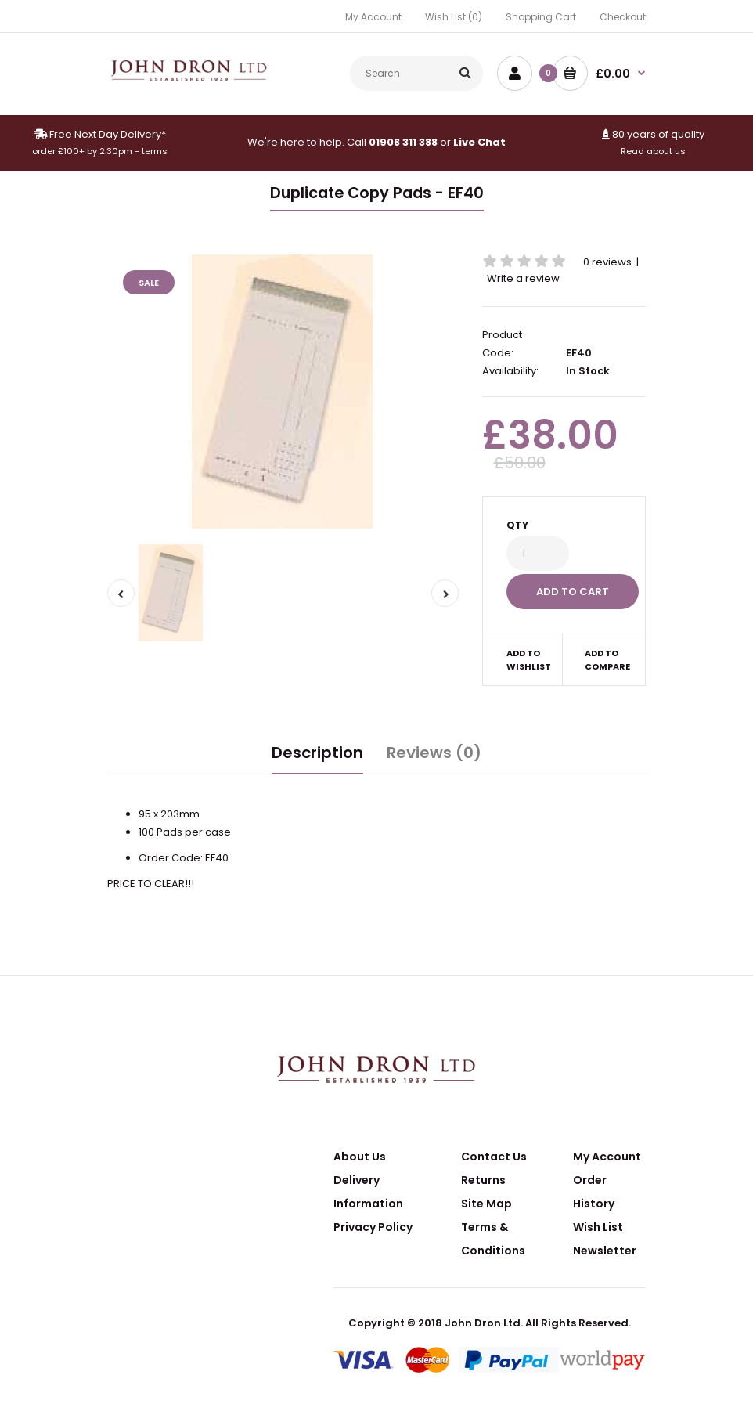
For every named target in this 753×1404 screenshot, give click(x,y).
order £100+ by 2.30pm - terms (100, 151)
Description (317, 752)
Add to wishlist (528, 660)
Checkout (623, 16)
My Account (373, 16)
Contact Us (494, 1156)
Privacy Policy (373, 1227)
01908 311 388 (403, 142)
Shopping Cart (541, 16)
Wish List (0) (453, 16)
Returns (483, 1180)
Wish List (598, 1227)
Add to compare (605, 660)
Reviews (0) (434, 752)
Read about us (653, 151)
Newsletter (604, 1250)
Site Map (486, 1203)
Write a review (523, 278)
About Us (359, 1156)
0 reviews (607, 261)
